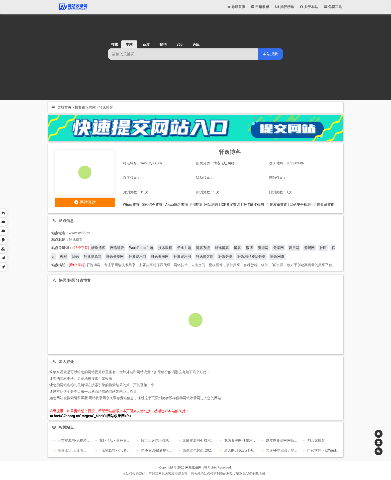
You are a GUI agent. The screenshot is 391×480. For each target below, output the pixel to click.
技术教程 (165, 248)
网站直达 (85, 202)
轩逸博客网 (204, 256)
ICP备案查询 (230, 205)
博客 (237, 248)
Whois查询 (131, 205)
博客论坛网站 (85, 107)
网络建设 (117, 248)
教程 (63, 256)
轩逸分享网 (115, 256)
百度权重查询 (276, 205)
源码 (75, 256)
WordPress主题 (141, 248)
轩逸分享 (225, 256)
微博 (249, 248)
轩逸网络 (277, 256)
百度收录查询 (323, 205)
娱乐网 (294, 248)
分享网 (278, 248)
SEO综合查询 (152, 205)
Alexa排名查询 (176, 205)
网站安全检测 (300, 205)
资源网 (263, 248)
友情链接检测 (253, 205)
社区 (323, 248)
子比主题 (184, 248)
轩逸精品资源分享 (251, 256)
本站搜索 (270, 54)
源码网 (309, 248)
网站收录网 (193, 467)
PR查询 (195, 205)
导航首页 (64, 107)
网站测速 (211, 205)
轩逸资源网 (92, 256)
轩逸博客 (98, 248)
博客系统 (203, 248)
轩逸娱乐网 (137, 256)
